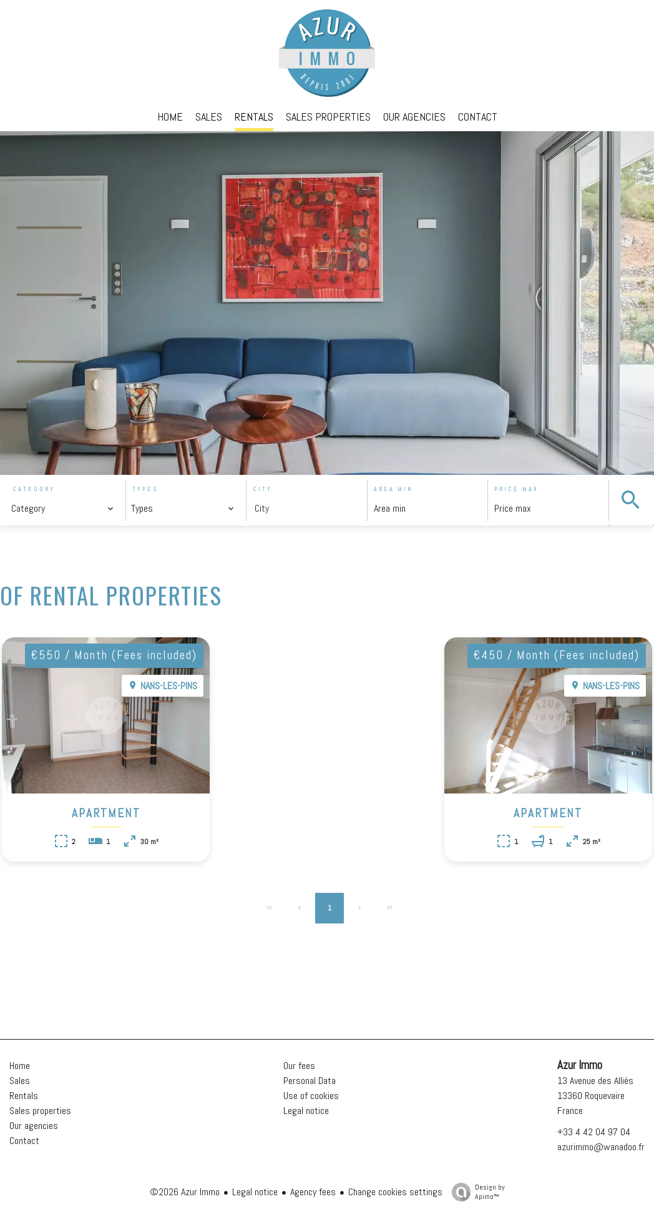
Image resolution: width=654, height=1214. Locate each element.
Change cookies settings (395, 1191)
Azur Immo (579, 1065)
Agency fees (313, 1191)
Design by (475, 1192)
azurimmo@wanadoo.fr (601, 1146)
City (262, 489)
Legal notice (255, 1191)
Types (145, 489)
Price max (516, 489)
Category (33, 489)
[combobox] (62, 508)
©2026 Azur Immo (185, 1191)
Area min (393, 489)
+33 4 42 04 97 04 (593, 1131)
